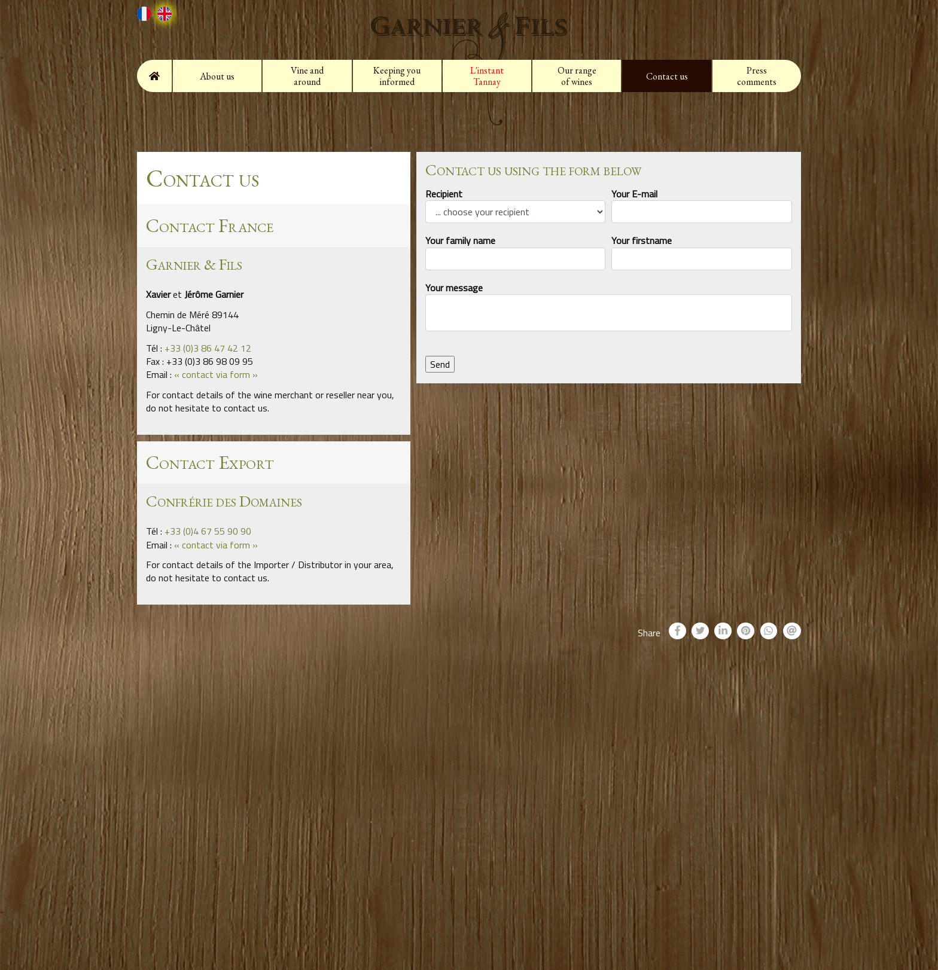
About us (217, 76)
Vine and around (307, 76)
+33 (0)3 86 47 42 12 (208, 348)
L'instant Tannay (487, 76)
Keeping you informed (397, 76)
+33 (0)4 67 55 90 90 (208, 531)
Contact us (667, 76)
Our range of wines (577, 76)
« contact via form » (216, 374)
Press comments (756, 76)
